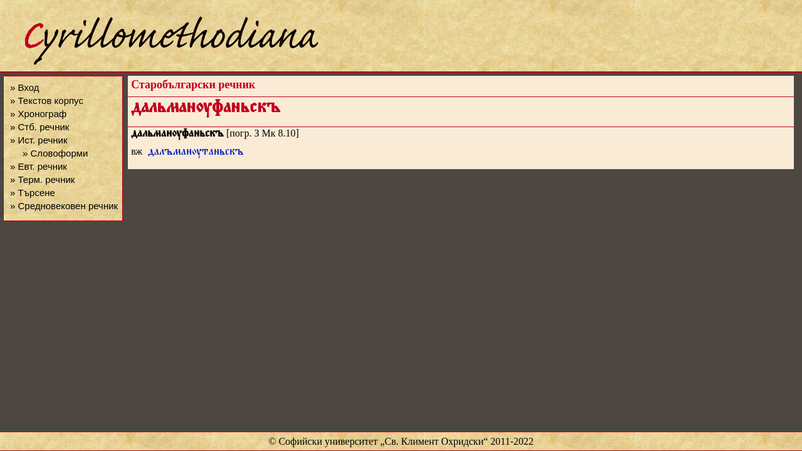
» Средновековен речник (64, 205)
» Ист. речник (39, 140)
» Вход (24, 87)
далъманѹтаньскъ (196, 153)
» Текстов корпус (46, 100)
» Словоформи (55, 153)
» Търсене (32, 192)
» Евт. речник (38, 166)
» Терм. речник (42, 179)
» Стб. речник (39, 127)
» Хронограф (38, 113)
